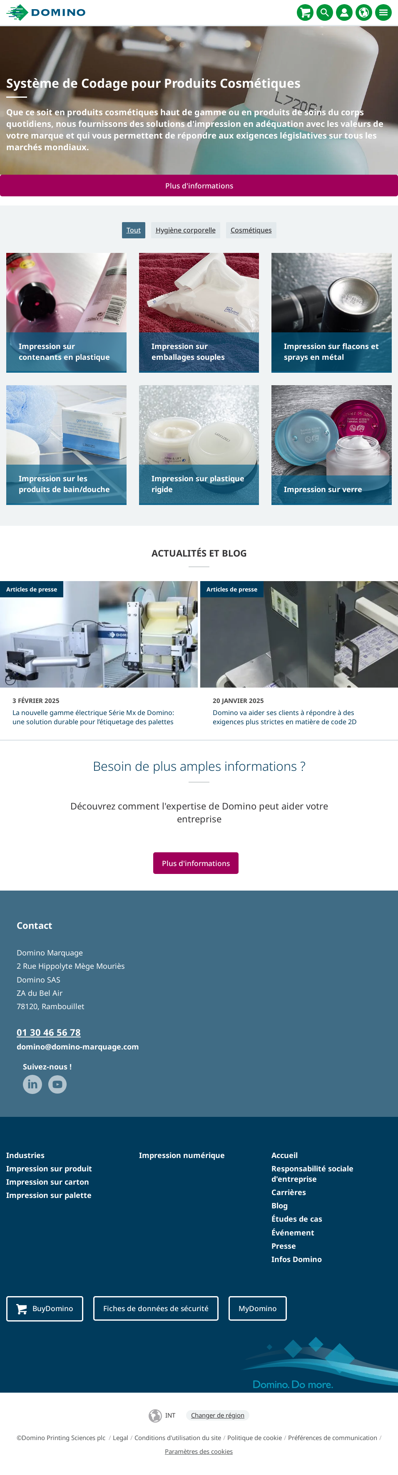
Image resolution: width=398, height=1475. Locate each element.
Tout (134, 230)
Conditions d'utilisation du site (177, 1437)
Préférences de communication (332, 1437)
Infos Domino (296, 1259)
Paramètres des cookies (199, 1451)
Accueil (284, 1155)
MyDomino (258, 1308)
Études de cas (296, 1219)
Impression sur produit (49, 1168)
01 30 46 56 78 (49, 1032)
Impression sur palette (49, 1195)
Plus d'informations (199, 186)
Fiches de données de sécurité (156, 1308)
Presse (283, 1246)
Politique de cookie (254, 1437)
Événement (292, 1232)
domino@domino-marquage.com (78, 1047)
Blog (279, 1205)
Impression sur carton (47, 1182)
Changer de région (217, 1415)
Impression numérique (182, 1155)
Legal (120, 1437)
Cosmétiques (251, 230)
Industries (25, 1155)
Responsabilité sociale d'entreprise (312, 1173)
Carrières (288, 1192)
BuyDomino (44, 1308)
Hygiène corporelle (186, 230)
